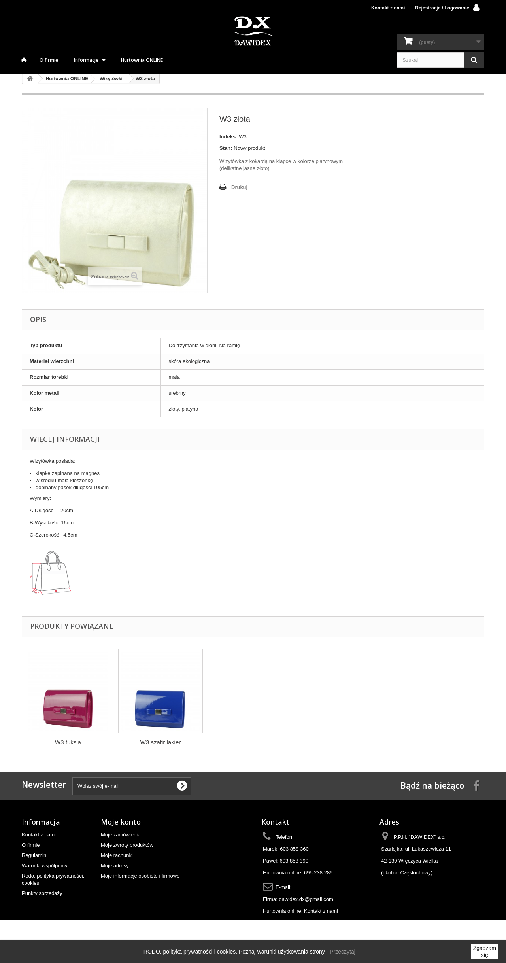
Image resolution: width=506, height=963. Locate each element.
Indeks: (228, 137)
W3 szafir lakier (253, 742)
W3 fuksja (160, 742)
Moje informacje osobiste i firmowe (140, 876)
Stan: (225, 148)
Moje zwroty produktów (127, 845)
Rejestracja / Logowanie (442, 8)
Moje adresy (115, 865)
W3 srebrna (68, 742)
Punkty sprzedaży (42, 893)
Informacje (86, 60)
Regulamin (34, 855)
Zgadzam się (484, 951)
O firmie (49, 60)
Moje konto (121, 822)
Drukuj (239, 187)
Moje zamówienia (120, 835)
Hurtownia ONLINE (142, 60)
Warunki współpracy (45, 865)
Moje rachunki (117, 855)
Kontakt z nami (388, 8)
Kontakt (275, 822)
